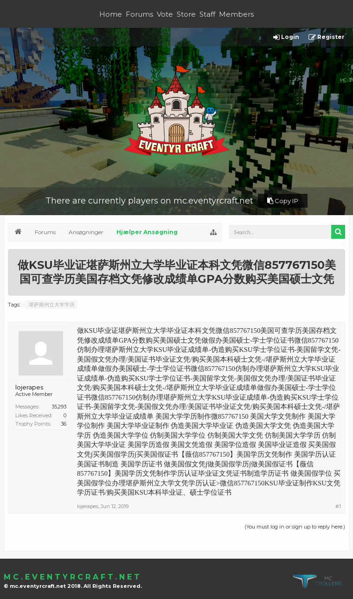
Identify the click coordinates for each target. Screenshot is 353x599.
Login (286, 37)
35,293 (58, 406)
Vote (165, 14)
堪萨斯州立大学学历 (50, 304)
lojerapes (29, 387)
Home (110, 14)
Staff (207, 14)
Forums (139, 14)
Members (236, 14)
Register (326, 37)
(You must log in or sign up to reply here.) (294, 526)
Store (186, 14)
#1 (338, 506)
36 (63, 424)
